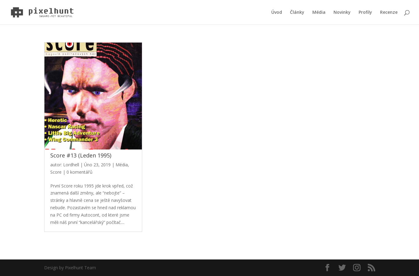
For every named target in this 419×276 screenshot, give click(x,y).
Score (56, 172)
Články (297, 12)
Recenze (389, 12)
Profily (365, 12)
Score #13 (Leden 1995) (80, 155)
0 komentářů (80, 172)
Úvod (276, 12)
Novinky (342, 12)
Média (319, 12)
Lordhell (71, 165)
